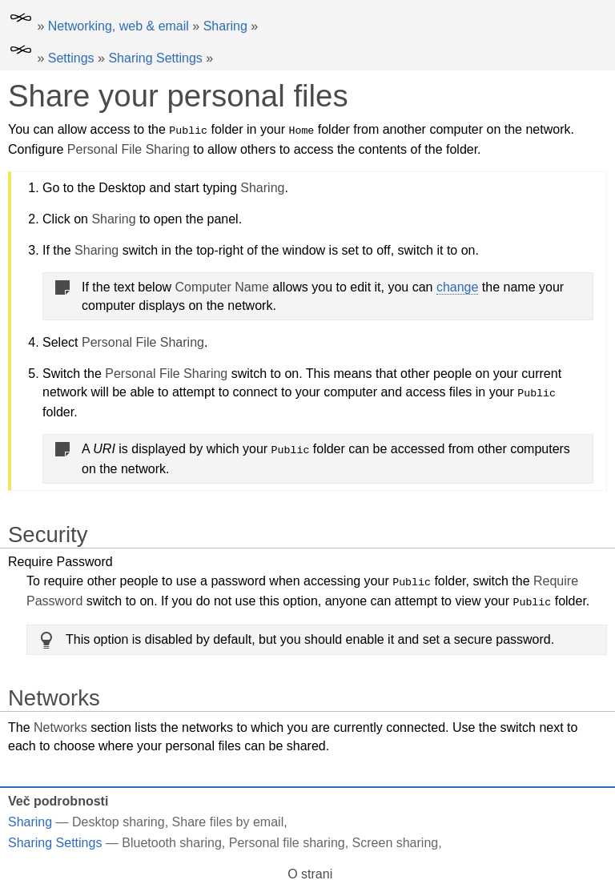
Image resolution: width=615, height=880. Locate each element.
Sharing (225, 26)
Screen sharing (395, 839)
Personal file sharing (287, 839)
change (457, 286)
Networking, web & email (118, 26)
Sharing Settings (155, 58)
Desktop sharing (118, 818)
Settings (71, 58)
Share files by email (228, 818)
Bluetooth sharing (172, 839)
